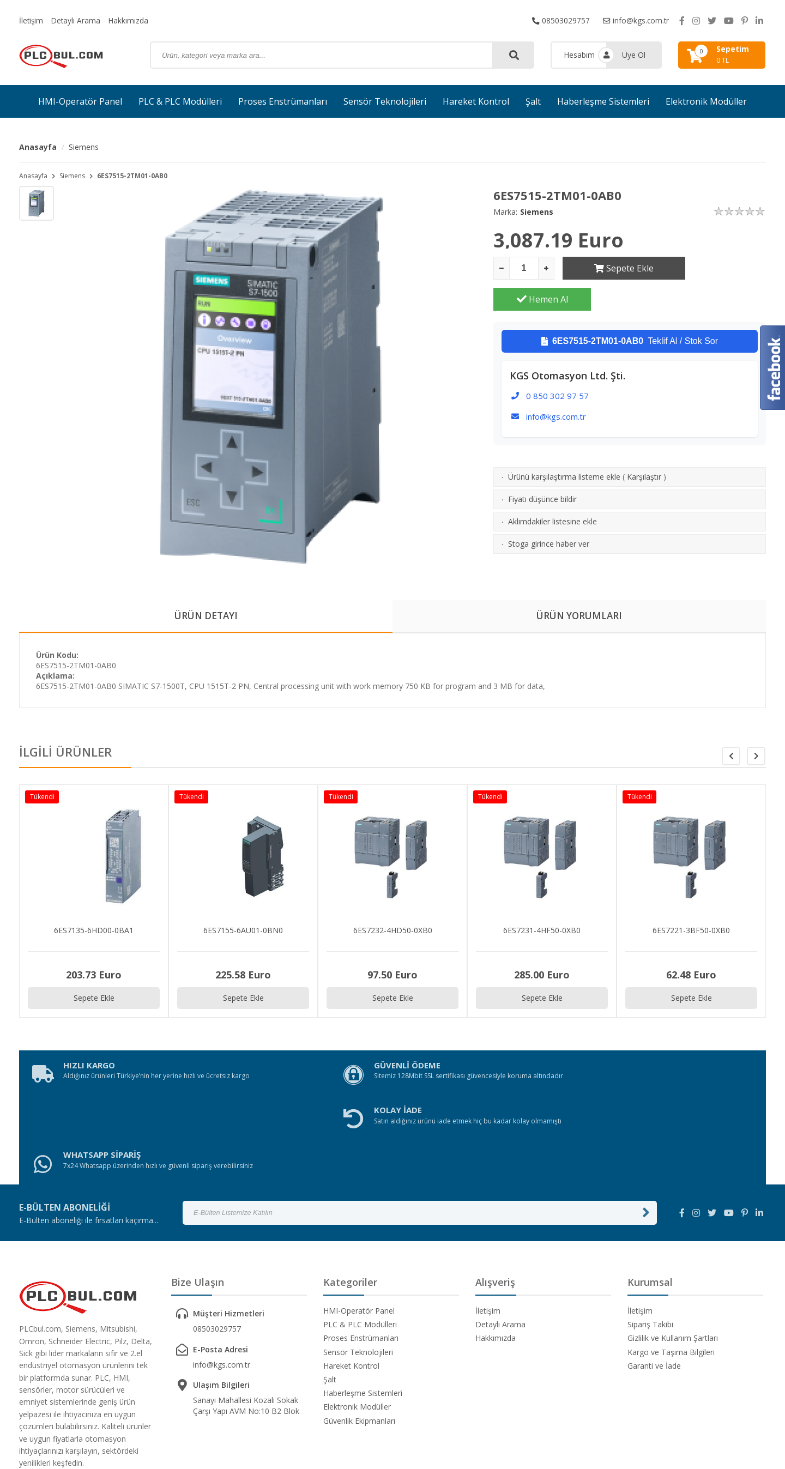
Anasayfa (38, 147)
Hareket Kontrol (476, 101)
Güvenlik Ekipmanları (359, 1337)
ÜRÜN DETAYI (205, 616)
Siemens (84, 147)
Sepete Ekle (611, 268)
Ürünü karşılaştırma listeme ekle (564, 445)
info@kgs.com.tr (635, 20)
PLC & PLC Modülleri (180, 101)
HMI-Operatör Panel (80, 101)
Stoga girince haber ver (548, 512)
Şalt (533, 101)
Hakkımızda (131, 20)
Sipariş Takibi (650, 1240)
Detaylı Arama (77, 20)
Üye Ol (633, 55)
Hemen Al (717, 268)
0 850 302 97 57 (557, 364)
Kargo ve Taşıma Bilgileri (671, 1268)
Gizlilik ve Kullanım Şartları (672, 1254)
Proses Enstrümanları (282, 101)
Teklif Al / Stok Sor (629, 310)
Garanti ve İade (654, 1282)
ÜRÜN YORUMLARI (579, 616)
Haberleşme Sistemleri (603, 101)
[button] (756, 757)
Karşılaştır (644, 445)
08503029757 (560, 20)
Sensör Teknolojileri (384, 101)
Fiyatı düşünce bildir (542, 468)
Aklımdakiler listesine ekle (552, 490)
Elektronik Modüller (706, 101)
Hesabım (579, 55)
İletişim (31, 20)
